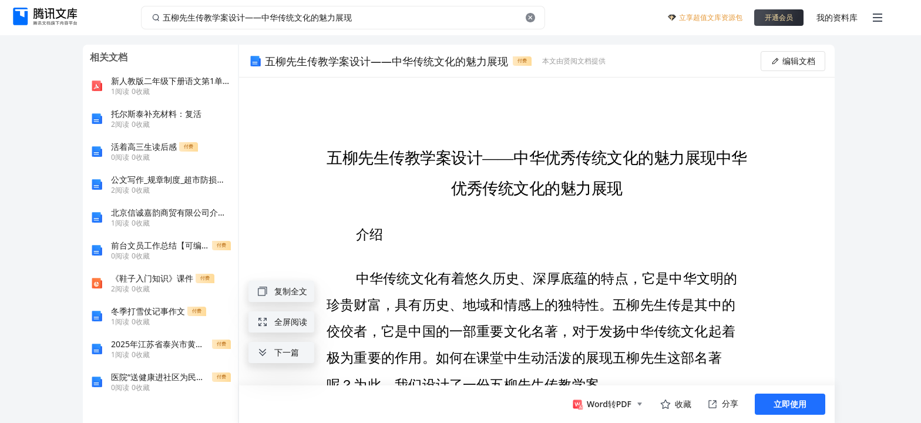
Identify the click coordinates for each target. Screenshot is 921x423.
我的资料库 (837, 17)
